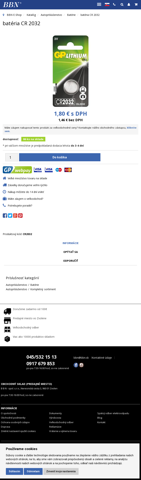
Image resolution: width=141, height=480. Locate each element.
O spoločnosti (8, 413)
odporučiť (70, 260)
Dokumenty (55, 413)
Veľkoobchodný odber (61, 422)
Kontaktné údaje (102, 357)
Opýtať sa (70, 252)
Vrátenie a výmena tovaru (63, 431)
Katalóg (31, 15)
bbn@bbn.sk (81, 357)
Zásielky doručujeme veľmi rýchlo (27, 185)
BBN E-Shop (14, 15)
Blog (99, 417)
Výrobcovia (55, 417)
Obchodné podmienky (13, 417)
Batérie (71, 15)
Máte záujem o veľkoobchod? (25, 198)
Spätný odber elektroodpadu (113, 413)
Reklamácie (55, 426)
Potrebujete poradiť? (20, 205)
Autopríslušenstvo (51, 15)
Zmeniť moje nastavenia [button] (61, 471)
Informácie (70, 243)
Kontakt (101, 422)
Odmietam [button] (33, 471)
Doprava (5, 426)
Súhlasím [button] (14, 471)
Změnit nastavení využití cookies (18, 431)
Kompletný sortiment (43, 289)
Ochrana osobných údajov (15, 422)
